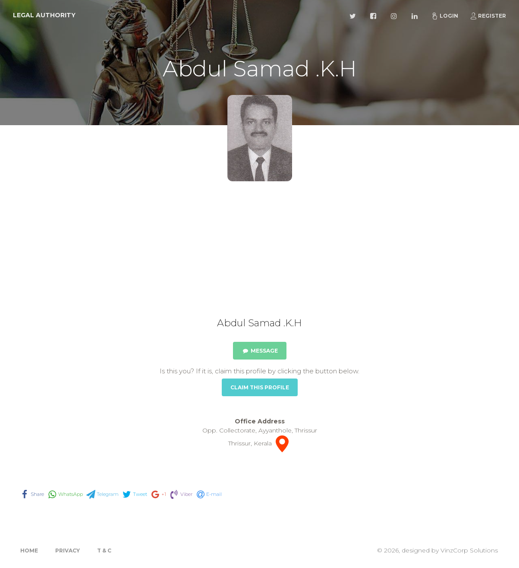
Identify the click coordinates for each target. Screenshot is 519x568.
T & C (104, 550)
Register (488, 16)
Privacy (67, 550)
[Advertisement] (259, 252)
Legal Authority (44, 15)
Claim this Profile (259, 387)
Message (260, 350)
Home (29, 550)
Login (444, 16)
